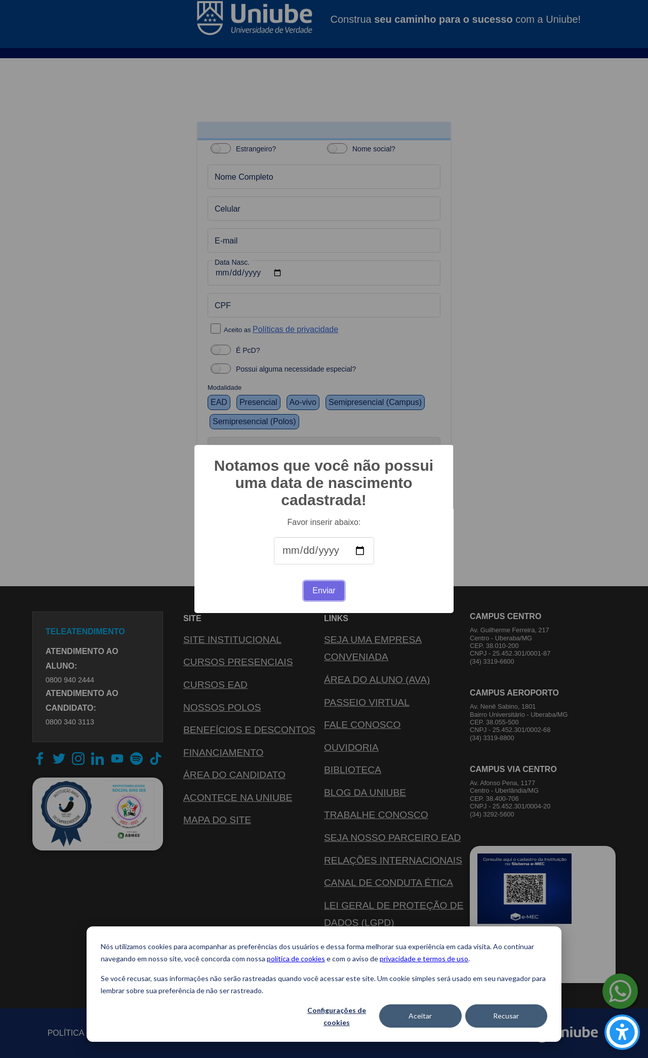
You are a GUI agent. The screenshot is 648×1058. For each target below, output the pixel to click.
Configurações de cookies (336, 1016)
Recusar (506, 1015)
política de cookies (296, 958)
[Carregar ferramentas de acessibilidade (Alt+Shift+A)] (622, 1032)
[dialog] (324, 984)
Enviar (323, 590)
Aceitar (420, 1015)
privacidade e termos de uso (424, 958)
